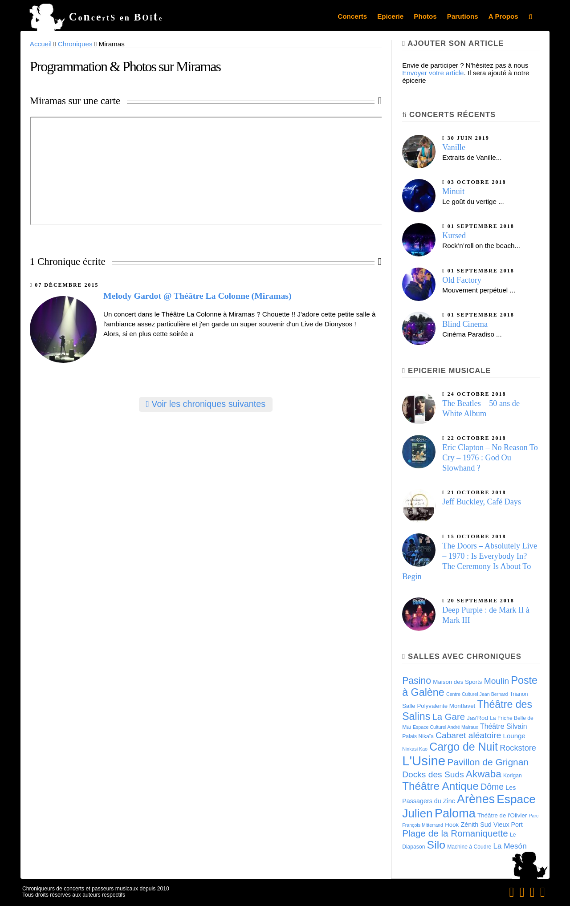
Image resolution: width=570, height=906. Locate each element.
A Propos (503, 16)
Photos (425, 16)
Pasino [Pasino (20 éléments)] (416, 680)
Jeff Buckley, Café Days (481, 501)
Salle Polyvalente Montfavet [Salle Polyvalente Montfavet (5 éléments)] (438, 706)
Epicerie (390, 16)
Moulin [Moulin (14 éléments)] (496, 681)
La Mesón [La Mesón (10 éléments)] (509, 845)
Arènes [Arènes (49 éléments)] (476, 799)
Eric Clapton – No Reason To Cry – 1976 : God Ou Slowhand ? (490, 457)
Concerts (352, 16)
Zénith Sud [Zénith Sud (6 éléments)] (475, 824)
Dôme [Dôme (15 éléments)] (492, 787)
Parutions (462, 16)
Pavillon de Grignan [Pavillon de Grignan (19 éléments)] (488, 762)
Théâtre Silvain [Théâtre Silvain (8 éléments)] (503, 726)
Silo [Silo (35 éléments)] (436, 845)
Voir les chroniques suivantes (206, 404)
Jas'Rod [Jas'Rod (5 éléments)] (477, 718)
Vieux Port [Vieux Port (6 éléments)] (508, 824)
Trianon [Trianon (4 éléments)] (519, 694)
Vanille (453, 147)
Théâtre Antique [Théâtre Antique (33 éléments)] (440, 786)
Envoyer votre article (433, 73)
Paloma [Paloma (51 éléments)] (455, 813)
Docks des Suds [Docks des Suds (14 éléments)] (433, 774)
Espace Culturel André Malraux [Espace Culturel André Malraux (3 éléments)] (445, 727)
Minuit (453, 191)
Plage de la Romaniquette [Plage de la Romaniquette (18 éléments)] (455, 833)
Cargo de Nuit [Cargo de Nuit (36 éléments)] (463, 746)
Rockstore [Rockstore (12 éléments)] (518, 747)
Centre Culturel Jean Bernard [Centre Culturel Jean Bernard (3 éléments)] (477, 694)
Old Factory (461, 280)
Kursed (454, 235)
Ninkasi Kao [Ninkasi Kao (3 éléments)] (415, 749)
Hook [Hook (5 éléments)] (452, 824)
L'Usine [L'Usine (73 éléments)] (423, 760)
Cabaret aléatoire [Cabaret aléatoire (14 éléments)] (468, 735)
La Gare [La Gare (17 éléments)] (448, 717)
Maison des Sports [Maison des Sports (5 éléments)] (457, 681)
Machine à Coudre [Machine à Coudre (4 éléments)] (469, 847)
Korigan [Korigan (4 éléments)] (512, 775)
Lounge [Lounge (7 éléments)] (514, 735)
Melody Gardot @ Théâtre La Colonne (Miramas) (197, 296)
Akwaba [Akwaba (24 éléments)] (483, 774)
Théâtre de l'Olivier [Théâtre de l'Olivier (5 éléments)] (502, 815)
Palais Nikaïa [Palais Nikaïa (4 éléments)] (418, 736)
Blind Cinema (465, 324)
